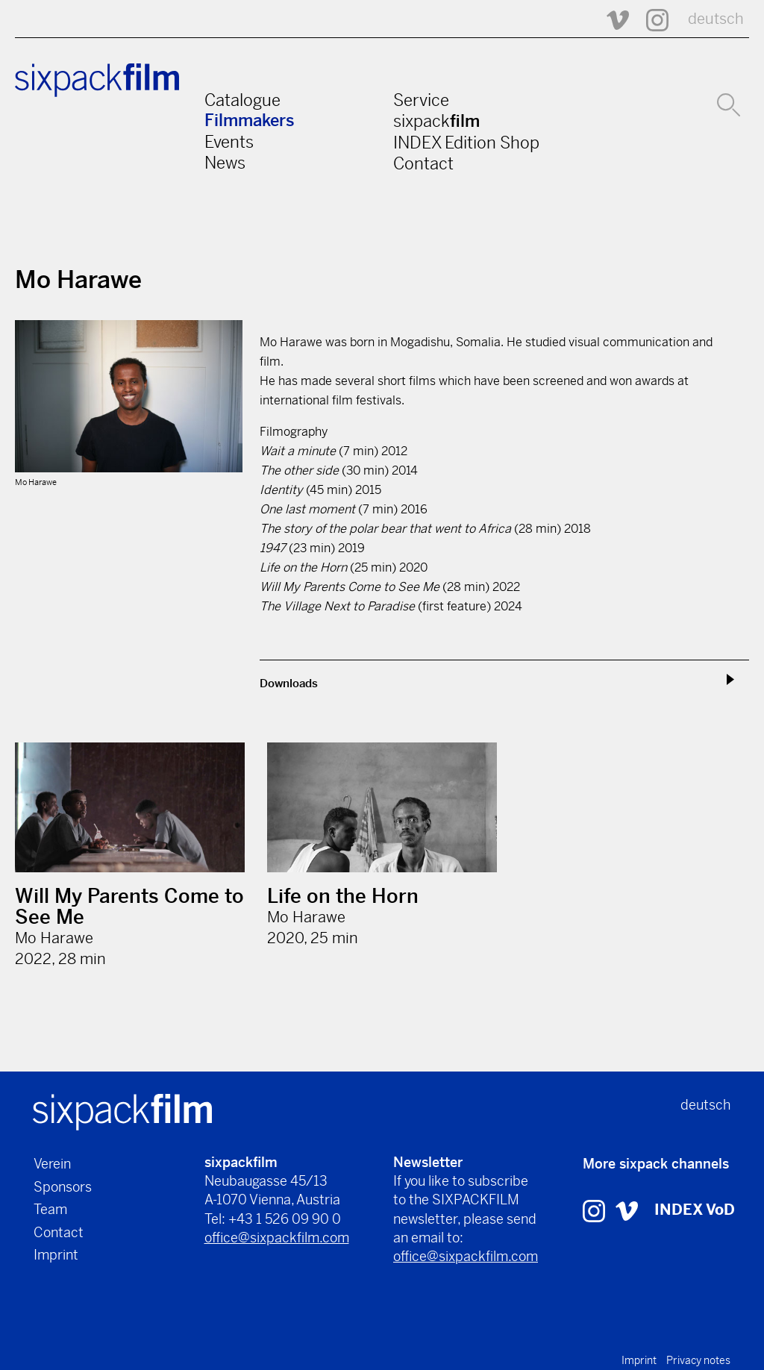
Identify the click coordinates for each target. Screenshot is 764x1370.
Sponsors (63, 1186)
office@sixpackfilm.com (276, 1237)
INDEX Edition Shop (466, 142)
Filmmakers (249, 120)
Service (421, 100)
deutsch (716, 19)
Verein (52, 1163)
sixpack (436, 120)
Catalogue (242, 100)
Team (50, 1209)
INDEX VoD (694, 1210)
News (224, 162)
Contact (423, 163)
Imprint (56, 1254)
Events (229, 141)
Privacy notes (698, 1360)
